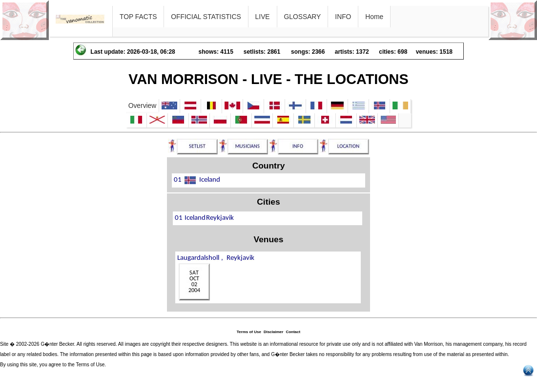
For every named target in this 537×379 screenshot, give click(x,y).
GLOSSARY (302, 17)
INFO (343, 17)
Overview (142, 105)
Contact (293, 332)
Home (374, 17)
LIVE (262, 17)
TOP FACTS (138, 17)
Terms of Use (249, 332)
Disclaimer (273, 332)
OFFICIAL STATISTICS (206, 17)
